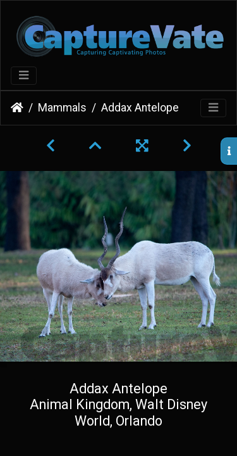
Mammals (62, 107)
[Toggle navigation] (24, 75)
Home (17, 107)
